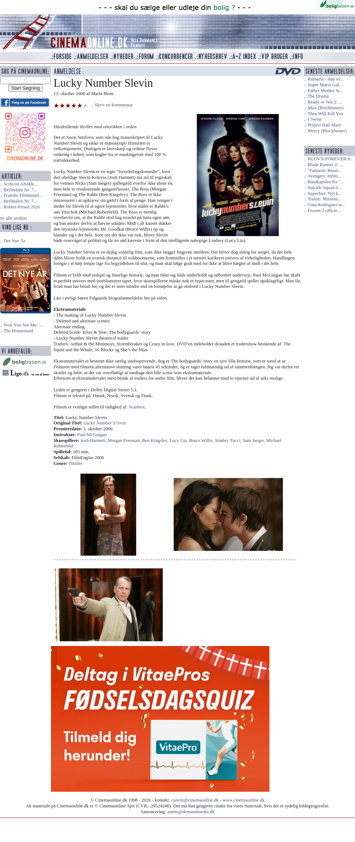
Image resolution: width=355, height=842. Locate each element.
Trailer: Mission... (324, 198)
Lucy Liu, (179, 440)
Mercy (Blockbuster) (327, 130)
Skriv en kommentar (114, 104)
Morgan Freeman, (124, 440)
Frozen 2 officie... (324, 210)
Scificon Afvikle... (21, 184)
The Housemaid (18, 330)
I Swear (315, 119)
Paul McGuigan (92, 434)
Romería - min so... (326, 79)
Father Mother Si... (325, 90)
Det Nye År (14, 240)
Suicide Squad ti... (325, 187)
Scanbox (137, 407)
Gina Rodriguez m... (327, 204)
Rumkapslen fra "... (326, 181)
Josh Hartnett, (93, 440)
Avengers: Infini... (324, 176)
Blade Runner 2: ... (325, 164)
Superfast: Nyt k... (325, 193)
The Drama (318, 96)
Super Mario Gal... (325, 84)
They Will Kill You (325, 113)
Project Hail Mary (324, 125)
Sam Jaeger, (254, 440)
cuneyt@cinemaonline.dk (195, 800)
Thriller (75, 463)
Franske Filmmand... (23, 195)
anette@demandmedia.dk (190, 811)
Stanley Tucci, (228, 440)
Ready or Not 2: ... (325, 102)
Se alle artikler (13, 218)
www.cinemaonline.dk (244, 800)
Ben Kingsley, (156, 440)
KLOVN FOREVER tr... (331, 158)
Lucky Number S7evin (104, 423)
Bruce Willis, (202, 440)
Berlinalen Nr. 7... (20, 189)
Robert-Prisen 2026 (22, 206)
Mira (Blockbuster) (325, 107)
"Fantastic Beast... (325, 170)
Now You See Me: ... (23, 325)
